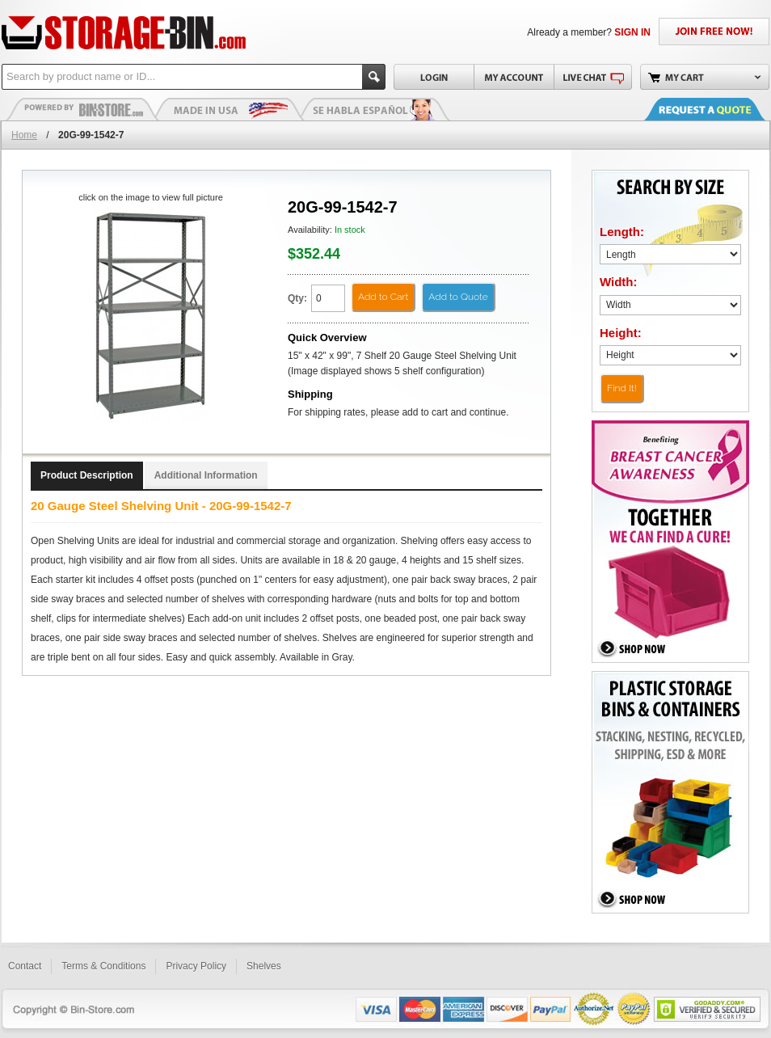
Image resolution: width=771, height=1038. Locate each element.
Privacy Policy (196, 966)
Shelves (263, 966)
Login (434, 77)
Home (24, 135)
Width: (619, 282)
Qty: (297, 298)
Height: (621, 333)
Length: (622, 231)
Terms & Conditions (103, 966)
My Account (514, 77)
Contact (24, 966)
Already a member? (589, 32)
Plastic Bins (82, 109)
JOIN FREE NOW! (714, 31)
